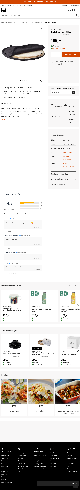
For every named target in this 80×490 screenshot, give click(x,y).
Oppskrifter (22, 455)
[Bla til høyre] (41, 54)
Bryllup (20, 458)
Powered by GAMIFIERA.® (11, 274)
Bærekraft (70, 455)
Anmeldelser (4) (13, 194)
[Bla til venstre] (5, 54)
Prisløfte (58, 117)
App (68, 461)
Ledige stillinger (72, 458)
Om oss (69, 453)
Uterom (53, 463)
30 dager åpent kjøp (7, 5)
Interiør (53, 461)
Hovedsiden (5, 22)
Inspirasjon (22, 453)
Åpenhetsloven (72, 471)
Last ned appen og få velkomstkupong (71, 116)
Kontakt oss (5, 455)
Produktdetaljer (57, 134)
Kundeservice (75, 6)
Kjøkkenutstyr (21, 22)
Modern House (56, 29)
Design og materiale (59, 174)
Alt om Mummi (23, 466)
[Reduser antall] (53, 54)
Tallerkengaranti (40, 466)
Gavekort (53, 455)
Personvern (71, 469)
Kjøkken (12, 22)
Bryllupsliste (22, 461)
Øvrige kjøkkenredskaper (34, 22)
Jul (19, 471)
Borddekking (54, 458)
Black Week (22, 469)
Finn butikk (65, 6)
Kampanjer (54, 466)
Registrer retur (6, 471)
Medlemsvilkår (39, 469)
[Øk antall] (59, 54)
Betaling (4, 479)
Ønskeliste (21, 463)
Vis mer (4, 119)
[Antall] (56, 54)
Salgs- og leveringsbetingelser (7, 461)
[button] (41, 81)
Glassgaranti (38, 463)
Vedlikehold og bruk (59, 179)
